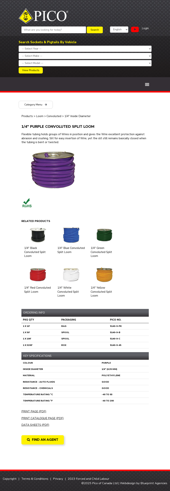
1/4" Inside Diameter (77, 116)
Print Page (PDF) (33, 411)
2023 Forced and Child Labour (88, 479)
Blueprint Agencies (153, 483)
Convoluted (54, 116)
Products (27, 116)
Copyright (10, 479)
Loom (39, 116)
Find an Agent (42, 439)
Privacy (58, 479)
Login (145, 28)
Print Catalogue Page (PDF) (42, 418)
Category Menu (35, 104)
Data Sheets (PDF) (35, 425)
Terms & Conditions (34, 479)
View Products (30, 70)
